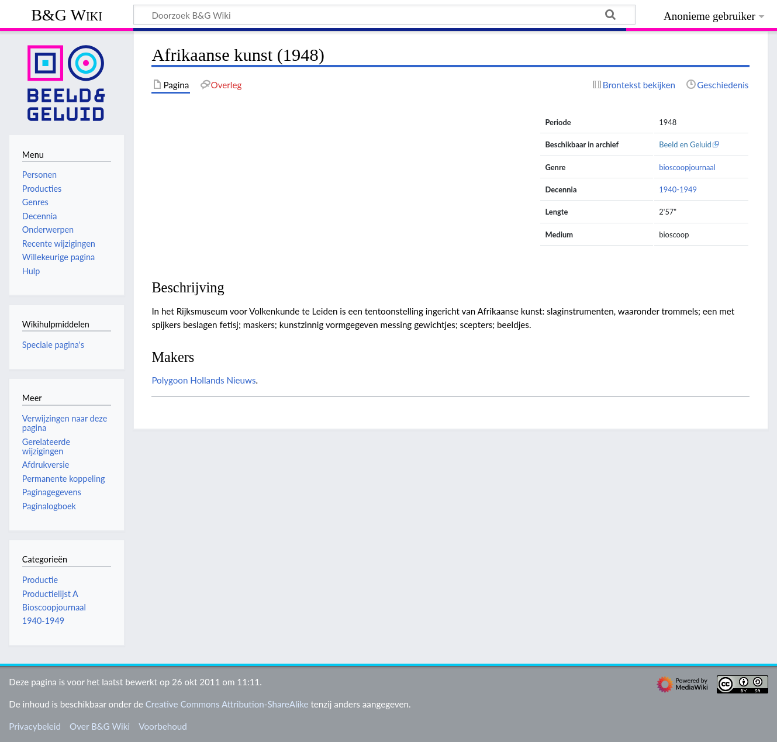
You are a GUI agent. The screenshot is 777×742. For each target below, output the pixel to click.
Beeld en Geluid (685, 144)
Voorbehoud (163, 726)
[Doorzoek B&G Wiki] (384, 14)
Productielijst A (50, 594)
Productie (40, 580)
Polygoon (169, 380)
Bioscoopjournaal (54, 607)
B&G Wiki (66, 15)
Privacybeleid (35, 726)
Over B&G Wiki (100, 726)
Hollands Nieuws (222, 380)
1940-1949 (678, 189)
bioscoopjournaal (687, 167)
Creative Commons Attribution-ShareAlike (227, 704)
